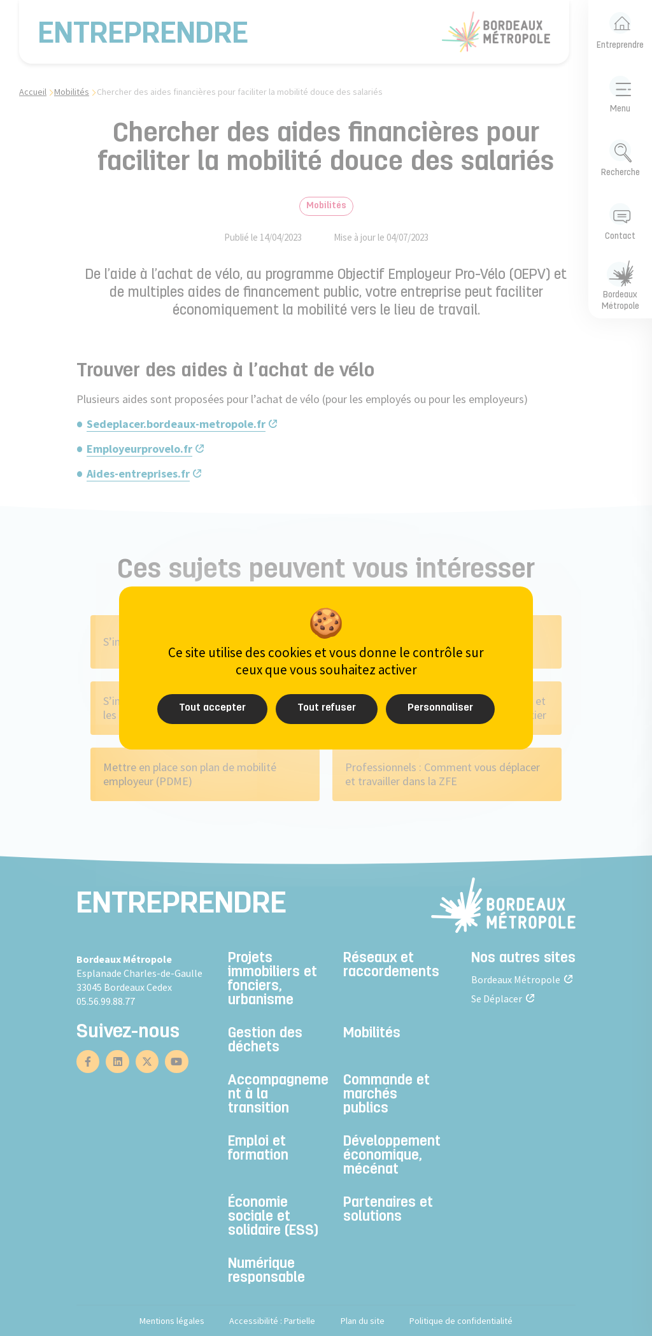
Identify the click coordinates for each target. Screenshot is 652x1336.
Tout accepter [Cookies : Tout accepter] (212, 708)
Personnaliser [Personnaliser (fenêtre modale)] (440, 708)
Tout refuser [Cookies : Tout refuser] (326, 708)
